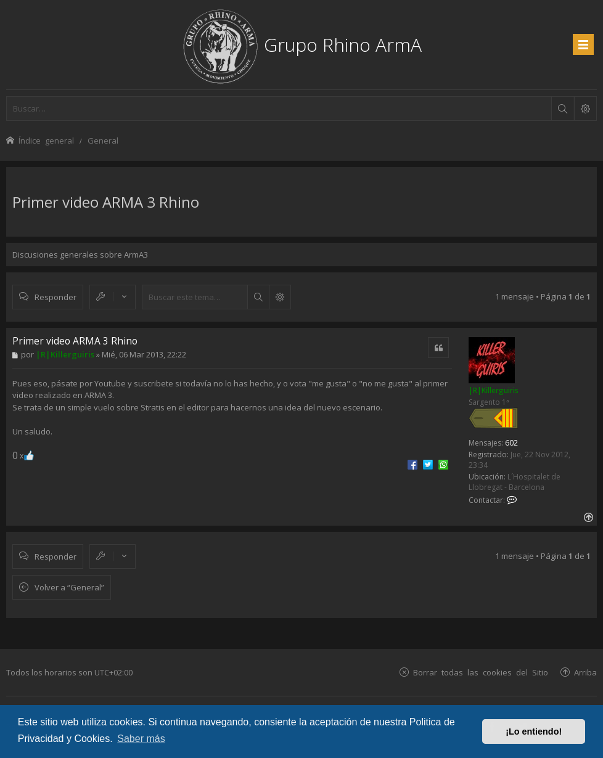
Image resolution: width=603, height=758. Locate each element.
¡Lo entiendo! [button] (534, 731)
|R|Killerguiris (494, 390)
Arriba (585, 672)
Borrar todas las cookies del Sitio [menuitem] (480, 672)
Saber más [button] (141, 738)
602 (511, 443)
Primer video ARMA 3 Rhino (105, 202)
